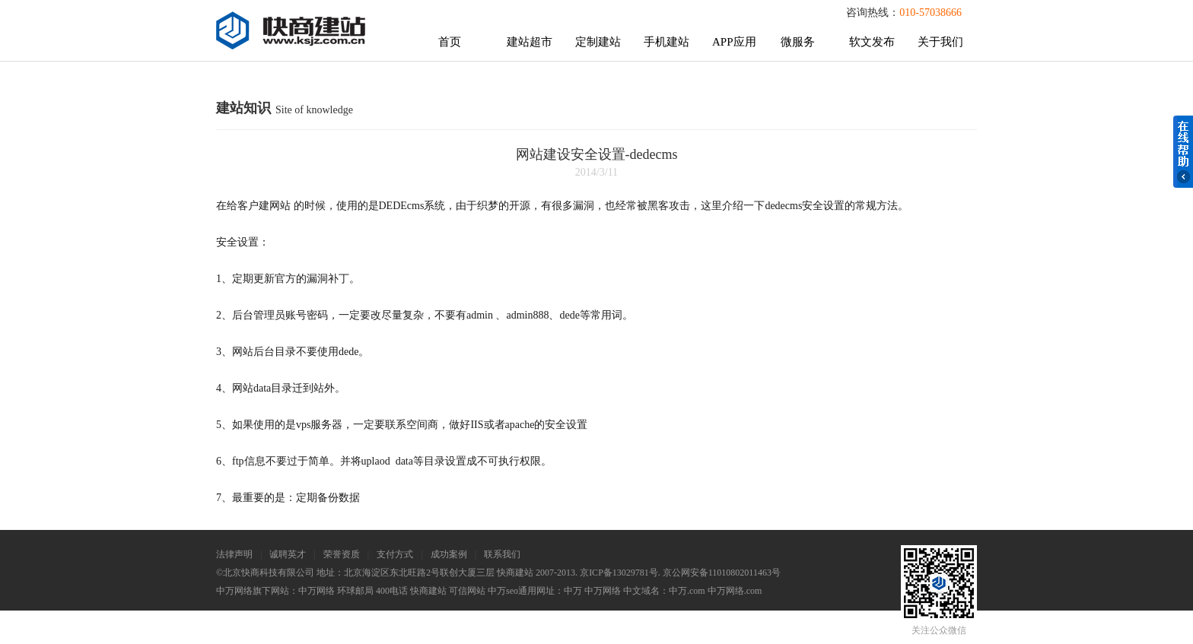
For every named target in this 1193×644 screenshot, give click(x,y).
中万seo (503, 590)
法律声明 (234, 554)
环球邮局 (355, 590)
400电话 (392, 590)
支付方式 (395, 554)
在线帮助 (1183, 152)
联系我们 (502, 554)
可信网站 (467, 590)
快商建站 (428, 590)
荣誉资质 (341, 554)
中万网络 (316, 590)
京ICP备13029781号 (619, 572)
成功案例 (449, 554)
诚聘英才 (287, 554)
